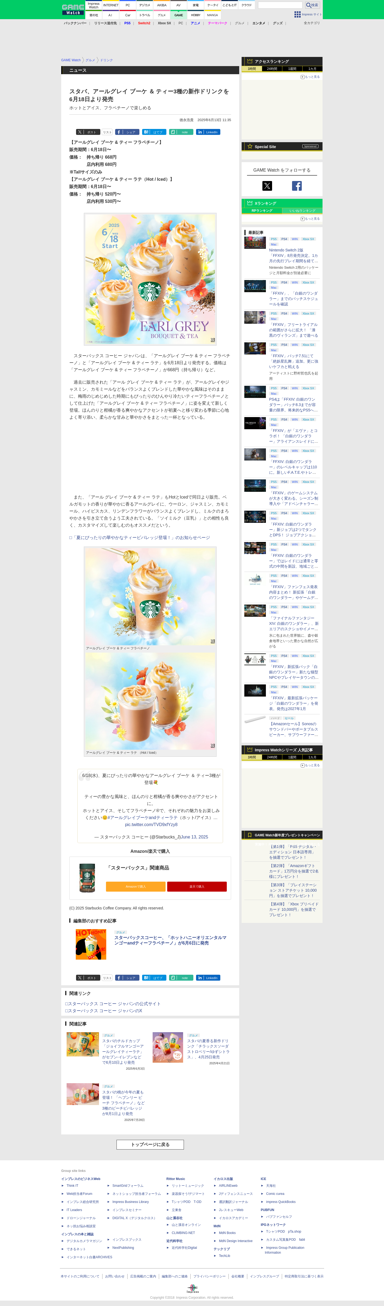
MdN (217, 1226)
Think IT (72, 1186)
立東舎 (176, 1210)
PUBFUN (267, 1210)
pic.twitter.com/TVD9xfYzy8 (151, 824)
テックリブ (222, 1249)
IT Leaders (74, 1210)
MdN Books (227, 1233)
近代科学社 (174, 1241)
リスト (107, 132)
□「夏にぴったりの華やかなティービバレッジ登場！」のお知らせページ (139, 537)
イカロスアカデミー (233, 1218)
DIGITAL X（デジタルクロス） (134, 1218)
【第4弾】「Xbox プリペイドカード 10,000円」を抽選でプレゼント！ (294, 909)
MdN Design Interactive (236, 1241)
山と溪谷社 (174, 1218)
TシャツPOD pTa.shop (283, 1231)
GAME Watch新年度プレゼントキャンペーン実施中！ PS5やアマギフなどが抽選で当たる (287, 836)
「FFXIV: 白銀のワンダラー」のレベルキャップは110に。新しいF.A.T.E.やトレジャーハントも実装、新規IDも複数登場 (293, 472)
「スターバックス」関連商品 (137, 868)
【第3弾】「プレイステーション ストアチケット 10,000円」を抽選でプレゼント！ (293, 890)
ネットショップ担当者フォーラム (136, 1194)
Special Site (265, 147)
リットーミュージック (188, 1186)
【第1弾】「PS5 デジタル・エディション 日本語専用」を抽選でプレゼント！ (293, 852)
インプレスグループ (264, 1276)
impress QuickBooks (281, 1202)
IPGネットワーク (273, 1225)
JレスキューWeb (231, 1210)
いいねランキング (303, 211)
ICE (263, 1179)
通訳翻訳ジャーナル (233, 1202)
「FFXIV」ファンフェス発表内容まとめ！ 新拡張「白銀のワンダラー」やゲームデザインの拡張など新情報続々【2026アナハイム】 (293, 598)
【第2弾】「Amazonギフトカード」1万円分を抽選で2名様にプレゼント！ (294, 871)
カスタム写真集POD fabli (285, 1240)
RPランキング (262, 211)
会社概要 (237, 1276)
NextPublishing (123, 1248)
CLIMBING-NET (183, 1233)
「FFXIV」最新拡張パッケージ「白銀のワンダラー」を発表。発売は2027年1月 (293, 703)
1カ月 (312, 69)
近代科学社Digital (184, 1248)
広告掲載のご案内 (143, 1276)
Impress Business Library (130, 1202)
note (185, 132)
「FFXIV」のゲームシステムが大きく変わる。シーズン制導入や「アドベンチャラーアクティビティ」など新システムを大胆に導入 (293, 504)
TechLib (224, 1256)
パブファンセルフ (279, 1217)
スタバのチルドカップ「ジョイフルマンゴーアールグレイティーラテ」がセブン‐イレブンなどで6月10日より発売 (123, 1052)
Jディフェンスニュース (236, 1194)
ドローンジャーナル (81, 1218)
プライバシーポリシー (209, 1276)
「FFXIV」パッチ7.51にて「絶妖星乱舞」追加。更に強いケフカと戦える (293, 361)
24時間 (272, 69)
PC (181, 23)
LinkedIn (212, 132)
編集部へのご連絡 (175, 1276)
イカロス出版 (223, 1179)
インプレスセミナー (127, 1210)
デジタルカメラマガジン (84, 1241)
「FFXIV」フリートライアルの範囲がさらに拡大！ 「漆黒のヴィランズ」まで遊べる (293, 329)
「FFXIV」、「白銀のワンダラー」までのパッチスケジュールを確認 (293, 298)
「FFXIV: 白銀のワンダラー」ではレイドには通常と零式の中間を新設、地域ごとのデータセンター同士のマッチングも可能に (293, 566)
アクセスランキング (272, 61)
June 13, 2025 (194, 837)
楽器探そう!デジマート (188, 1194)
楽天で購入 (197, 886)
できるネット (76, 1249)
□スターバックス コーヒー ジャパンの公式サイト (113, 1003)
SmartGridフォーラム (127, 1186)
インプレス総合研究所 (83, 1202)
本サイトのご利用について (80, 1276)
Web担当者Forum (79, 1194)
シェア (130, 132)
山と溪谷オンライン (186, 1225)
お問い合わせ (115, 1276)
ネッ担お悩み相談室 (81, 1226)
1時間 (252, 69)
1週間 (292, 69)
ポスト (91, 132)
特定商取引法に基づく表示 (304, 1276)
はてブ (157, 132)
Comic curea (275, 1194)
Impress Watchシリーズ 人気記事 (284, 750)
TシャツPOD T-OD (186, 1202)
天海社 (271, 1186)
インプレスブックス (127, 1240)
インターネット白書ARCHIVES (89, 1257)
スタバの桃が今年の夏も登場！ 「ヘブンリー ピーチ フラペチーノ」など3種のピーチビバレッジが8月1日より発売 (123, 1103)
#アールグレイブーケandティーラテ (143, 817)
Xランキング (265, 203)
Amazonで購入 (136, 886)
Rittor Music (175, 1179)
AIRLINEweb (228, 1186)
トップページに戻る (150, 1144)
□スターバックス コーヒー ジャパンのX (103, 1010)
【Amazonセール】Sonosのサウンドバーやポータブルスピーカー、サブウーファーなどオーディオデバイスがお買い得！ (293, 735)
